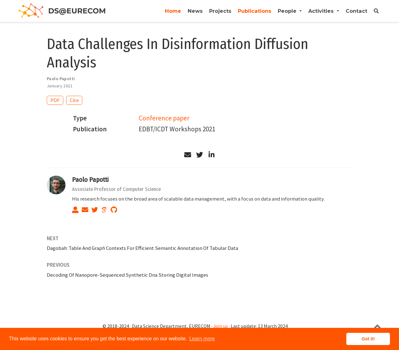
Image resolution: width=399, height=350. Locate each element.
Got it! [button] (368, 338)
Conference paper (164, 118)
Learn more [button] (202, 338)
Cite (74, 100)
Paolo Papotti (90, 180)
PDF (55, 100)
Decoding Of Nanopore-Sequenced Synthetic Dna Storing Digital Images (127, 274)
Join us (220, 326)
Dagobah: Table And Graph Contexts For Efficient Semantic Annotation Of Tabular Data (142, 248)
